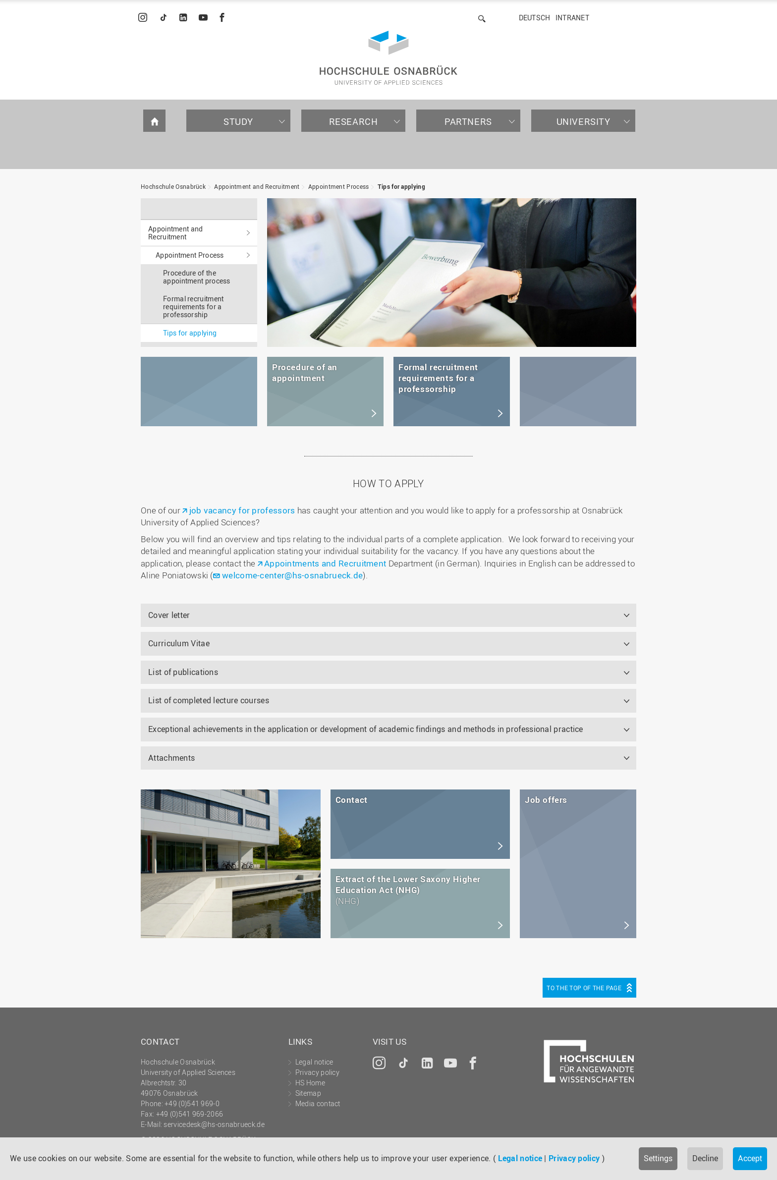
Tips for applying (401, 186)
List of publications (183, 672)
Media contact (317, 1103)
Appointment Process (338, 186)
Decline (705, 1158)
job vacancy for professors (242, 510)
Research (353, 121)
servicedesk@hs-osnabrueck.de (214, 1124)
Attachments (171, 757)
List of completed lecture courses (208, 700)
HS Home (310, 1082)
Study (238, 121)
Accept (750, 1158)
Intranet (572, 17)
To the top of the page (584, 988)
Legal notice (520, 1158)
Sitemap (308, 1093)
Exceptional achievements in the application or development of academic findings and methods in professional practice (365, 729)
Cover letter (169, 615)
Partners (468, 121)
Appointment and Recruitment (256, 186)
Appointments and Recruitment (325, 563)
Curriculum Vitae (179, 643)
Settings (658, 1158)
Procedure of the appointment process (196, 276)
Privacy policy (574, 1158)
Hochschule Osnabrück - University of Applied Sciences (388, 57)
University (583, 121)
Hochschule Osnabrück (173, 186)
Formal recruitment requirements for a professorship (193, 306)
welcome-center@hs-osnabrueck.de (292, 575)
